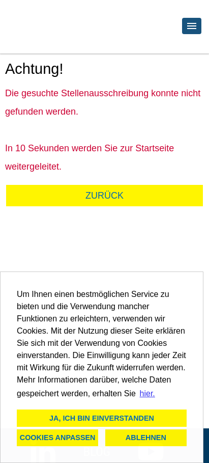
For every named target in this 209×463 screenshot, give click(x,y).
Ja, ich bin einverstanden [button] (101, 418)
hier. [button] (147, 393)
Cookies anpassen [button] (58, 437)
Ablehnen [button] (146, 437)
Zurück (104, 195)
